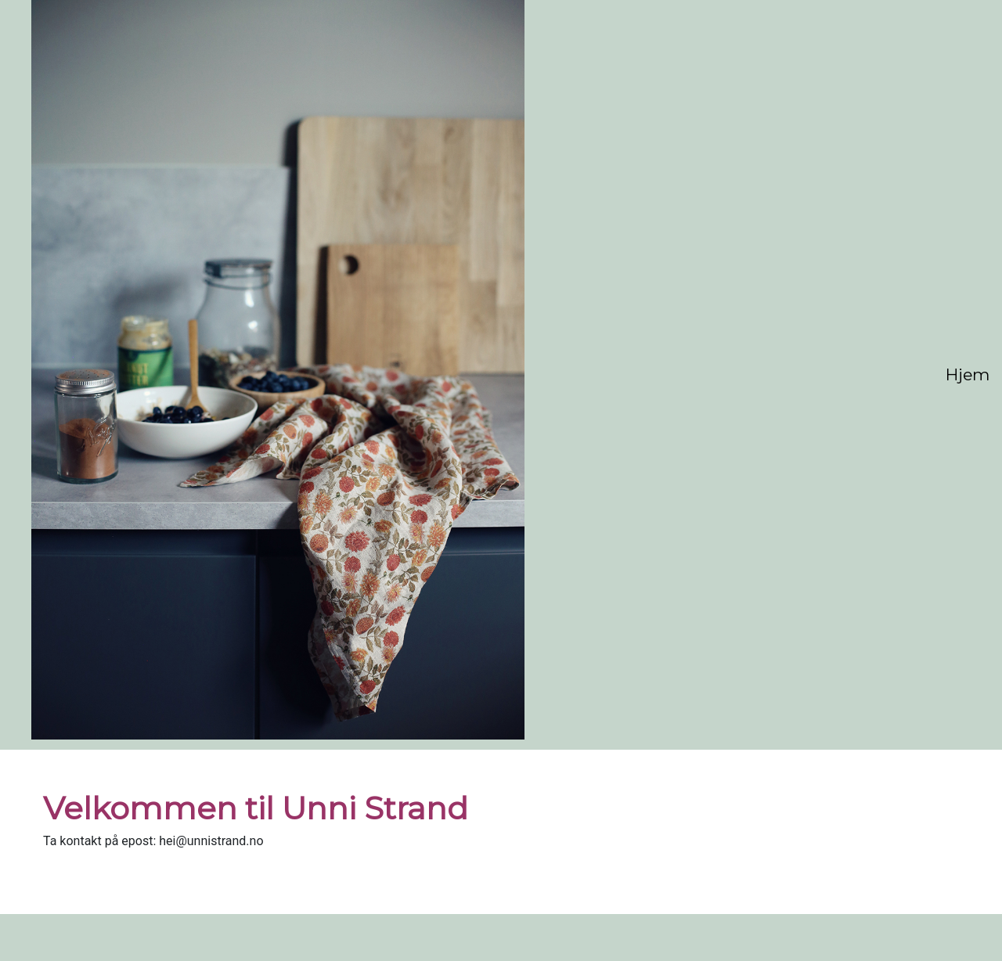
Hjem (967, 374)
